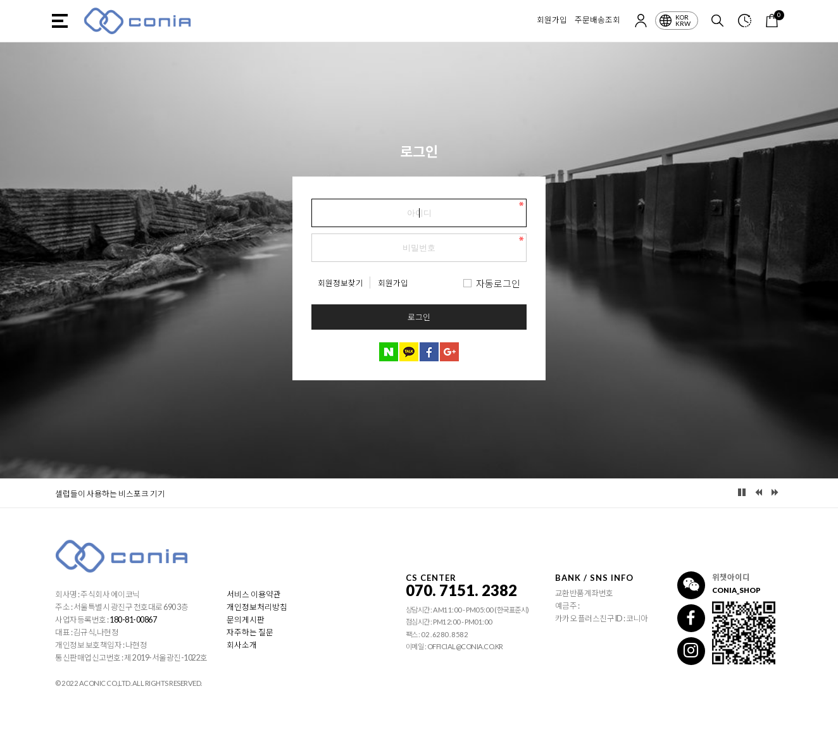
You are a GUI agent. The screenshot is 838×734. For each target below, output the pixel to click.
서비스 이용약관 (254, 594)
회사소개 (242, 645)
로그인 (419, 317)
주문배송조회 (597, 20)
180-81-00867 (132, 620)
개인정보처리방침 (257, 607)
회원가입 (552, 20)
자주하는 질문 (250, 632)
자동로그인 (498, 283)
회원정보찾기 (340, 283)
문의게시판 (246, 620)
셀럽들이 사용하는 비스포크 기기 (110, 494)
